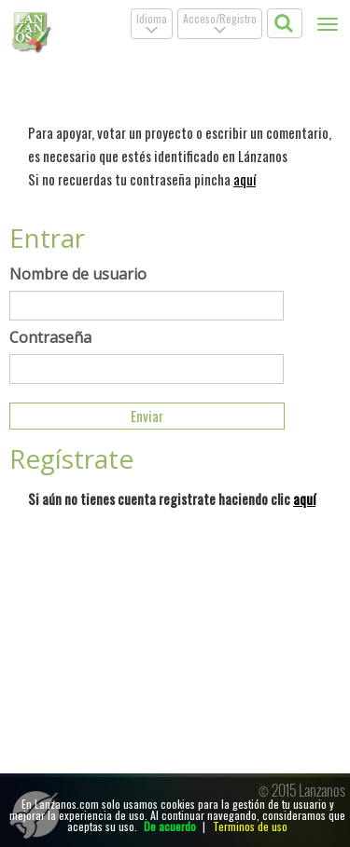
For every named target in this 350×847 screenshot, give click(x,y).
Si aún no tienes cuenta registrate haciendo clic (171, 498)
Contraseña (50, 337)
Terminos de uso (250, 826)
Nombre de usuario (78, 273)
